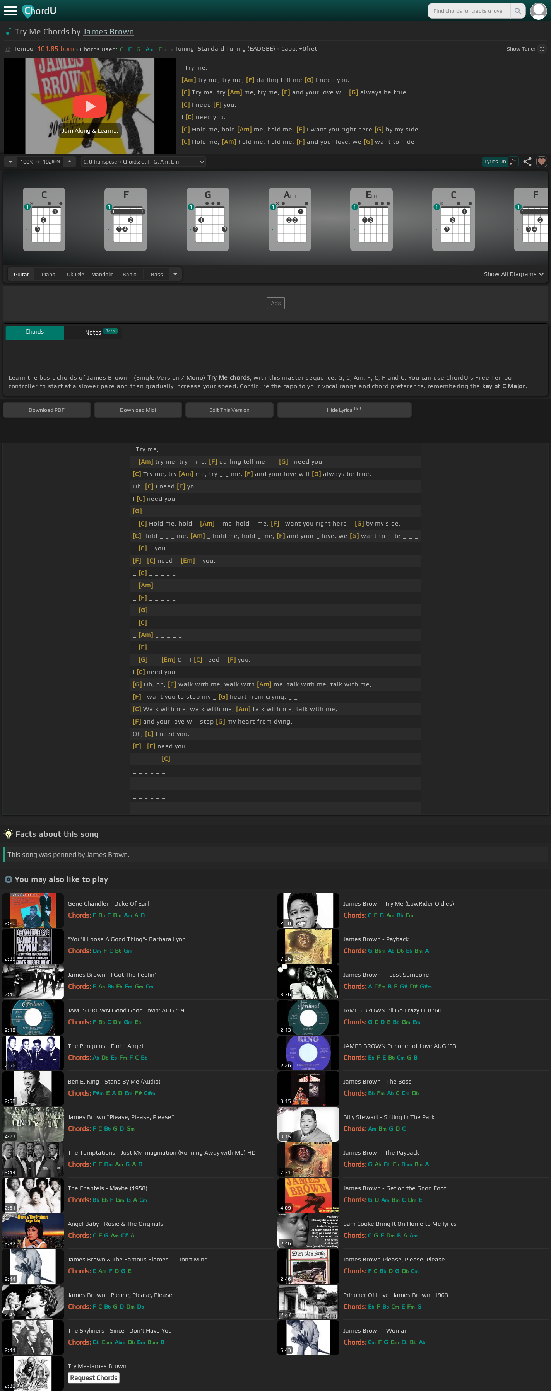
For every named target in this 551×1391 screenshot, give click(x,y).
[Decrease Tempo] (10, 161)
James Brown (108, 31)
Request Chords (93, 1378)
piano (48, 274)
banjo (130, 274)
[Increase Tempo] (69, 161)
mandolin (102, 274)
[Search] (517, 11)
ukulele (75, 274)
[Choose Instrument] (175, 274)
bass (157, 274)
